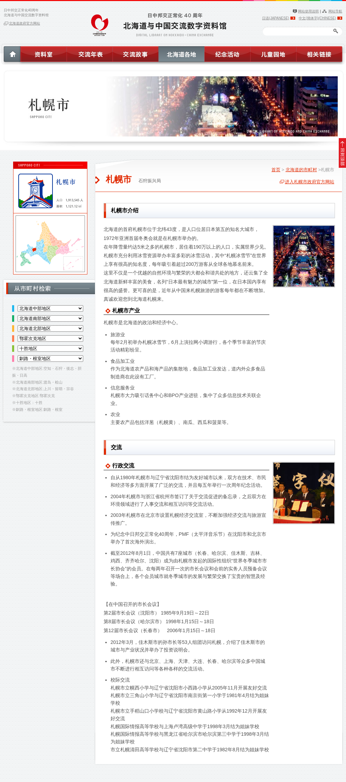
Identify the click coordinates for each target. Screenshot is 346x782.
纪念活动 (227, 52)
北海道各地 (181, 52)
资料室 (43, 52)
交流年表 (89, 52)
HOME (10, 52)
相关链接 (320, 52)
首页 (275, 169)
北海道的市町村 (301, 169)
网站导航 (335, 11)
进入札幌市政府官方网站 (309, 181)
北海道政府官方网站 (24, 23)
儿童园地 (273, 52)
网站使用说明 (308, 11)
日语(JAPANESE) (275, 18)
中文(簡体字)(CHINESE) (317, 18)
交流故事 (135, 52)
